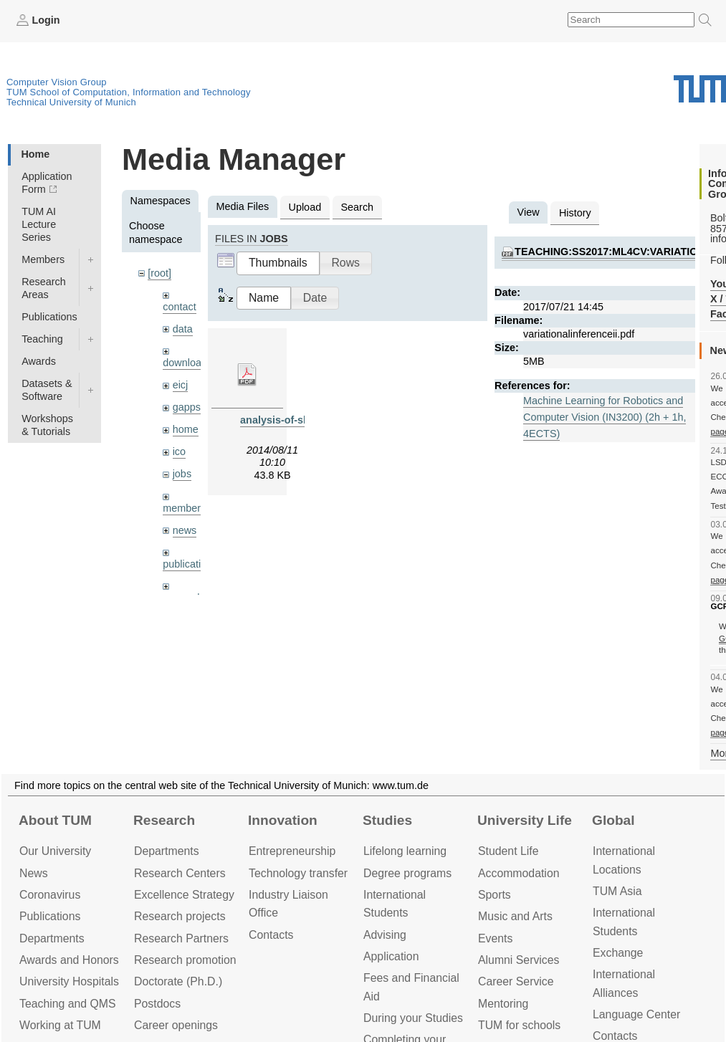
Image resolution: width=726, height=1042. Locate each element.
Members (43, 259)
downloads (187, 362)
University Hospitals (69, 981)
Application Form (47, 183)
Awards (39, 361)
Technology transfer (298, 873)
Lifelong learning (404, 851)
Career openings (176, 1025)
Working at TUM (60, 1025)
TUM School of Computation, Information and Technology (128, 92)
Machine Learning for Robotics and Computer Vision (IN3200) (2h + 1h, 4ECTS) (604, 417)
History (575, 213)
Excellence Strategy (184, 895)
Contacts (271, 935)
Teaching (42, 339)
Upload (305, 207)
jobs (182, 473)
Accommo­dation (519, 873)
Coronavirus (49, 895)
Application (391, 956)
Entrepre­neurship (292, 851)
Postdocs (157, 1004)
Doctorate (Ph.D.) (178, 981)
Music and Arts (515, 916)
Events (495, 938)
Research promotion (185, 960)
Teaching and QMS (67, 1004)
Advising (384, 935)
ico (179, 451)
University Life (524, 820)
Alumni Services (518, 960)
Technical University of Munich (71, 102)
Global (613, 820)
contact (179, 306)
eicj (180, 385)
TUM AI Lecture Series (39, 224)
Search (356, 207)
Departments (52, 938)
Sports (494, 895)
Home (35, 154)
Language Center (636, 1014)
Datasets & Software (47, 390)
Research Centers (180, 873)
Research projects (180, 916)
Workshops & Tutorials (47, 425)
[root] (159, 273)
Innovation (282, 820)
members (184, 508)
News (33, 873)
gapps (187, 407)
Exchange (618, 953)
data (183, 329)
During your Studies (413, 1018)
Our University (55, 851)
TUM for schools (519, 1025)
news (185, 530)
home (186, 429)
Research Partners (181, 938)
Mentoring (503, 1004)
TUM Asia (617, 891)
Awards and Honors (69, 960)
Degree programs (407, 873)
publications (190, 564)
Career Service (516, 981)
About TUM (55, 820)
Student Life (508, 851)
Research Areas (44, 288)
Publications (49, 316)
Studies (387, 820)
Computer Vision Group (56, 82)
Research (164, 820)
